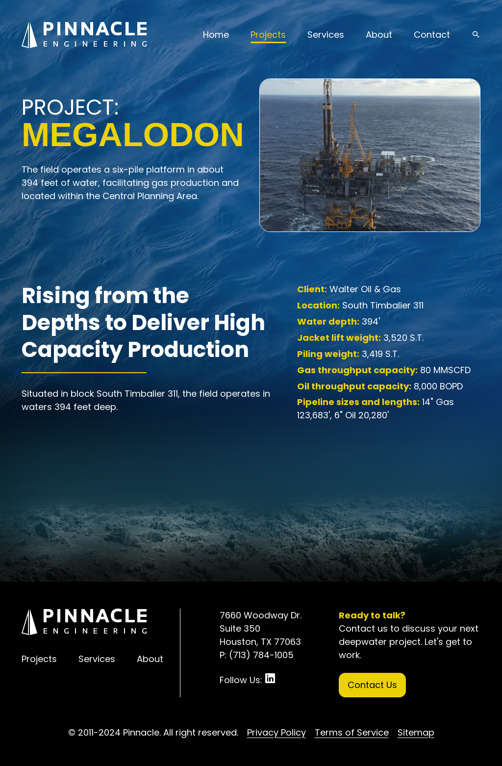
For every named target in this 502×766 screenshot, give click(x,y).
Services (325, 34)
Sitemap (416, 732)
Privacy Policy (276, 732)
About (379, 34)
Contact (432, 34)
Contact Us (372, 685)
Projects (268, 34)
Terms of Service (352, 732)
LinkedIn (270, 678)
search (476, 34)
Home (216, 34)
